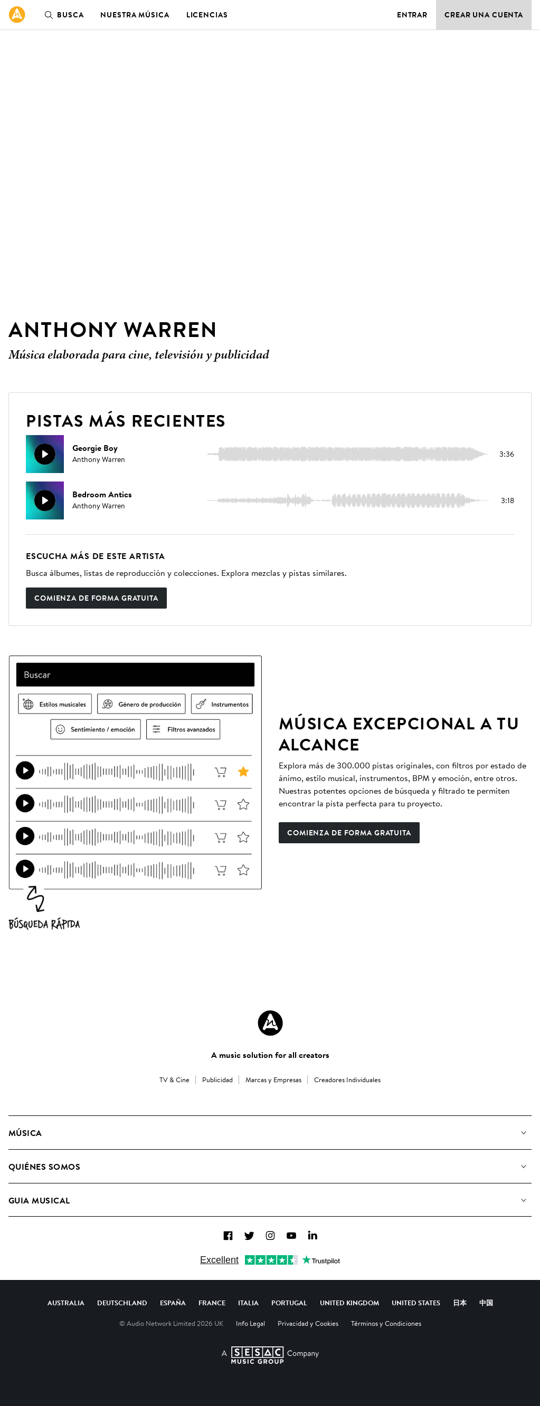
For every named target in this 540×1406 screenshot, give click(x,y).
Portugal (289, 1302)
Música (25, 1133)
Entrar (412, 14)
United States (416, 1302)
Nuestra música (134, 14)
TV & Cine (174, 1079)
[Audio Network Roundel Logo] (270, 1023)
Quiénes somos (44, 1166)
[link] (16, 14)
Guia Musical (39, 1200)
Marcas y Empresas (273, 1079)
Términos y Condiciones (386, 1323)
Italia (248, 1302)
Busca (61, 14)
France (211, 1302)
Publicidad (217, 1079)
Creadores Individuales (347, 1079)
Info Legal (250, 1323)
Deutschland (122, 1302)
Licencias (207, 14)
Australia (66, 1302)
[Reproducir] (44, 454)
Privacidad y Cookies (308, 1323)
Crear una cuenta (483, 14)
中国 (486, 1302)
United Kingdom (349, 1302)
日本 (460, 1302)
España (173, 1302)
